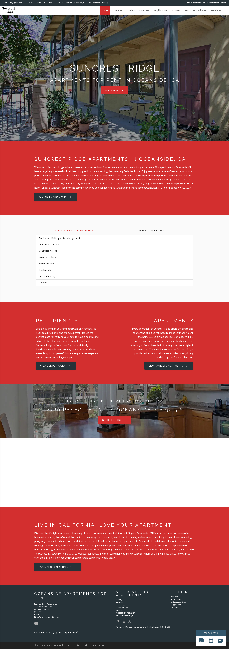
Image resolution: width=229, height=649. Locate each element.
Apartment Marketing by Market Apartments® (56, 632)
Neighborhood (161, 10)
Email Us (37, 614)
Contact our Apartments (58, 567)
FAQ (106, 2)
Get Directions (114, 420)
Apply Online (36, 2)
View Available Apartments (169, 366)
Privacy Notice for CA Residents (78, 645)
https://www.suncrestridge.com (47, 617)
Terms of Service (97, 645)
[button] (201, 641)
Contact (176, 10)
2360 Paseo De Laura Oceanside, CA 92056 (68, 2)
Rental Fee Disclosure (196, 10)
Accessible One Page (124, 615)
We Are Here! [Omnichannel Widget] (211, 632)
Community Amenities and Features (75, 230)
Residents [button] (219, 10)
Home (105, 10)
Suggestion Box (177, 604)
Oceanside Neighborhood (153, 230)
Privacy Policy (59, 645)
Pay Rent (174, 597)
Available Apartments (55, 197)
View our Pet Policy (55, 366)
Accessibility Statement (125, 613)
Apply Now (114, 90)
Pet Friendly (175, 607)
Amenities (144, 10)
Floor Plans (118, 10)
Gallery (131, 10)
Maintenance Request (179, 602)
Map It (97, 2)
